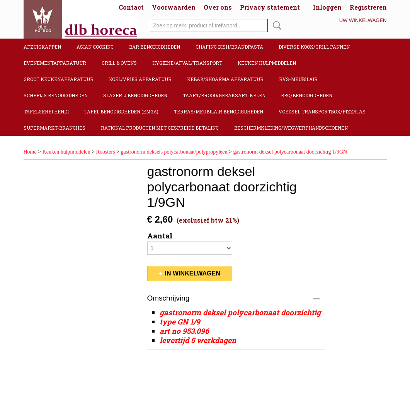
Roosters (105, 152)
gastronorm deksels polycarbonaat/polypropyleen (174, 152)
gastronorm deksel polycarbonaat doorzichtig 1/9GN (290, 152)
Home (30, 152)
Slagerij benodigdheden (135, 95)
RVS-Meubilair (298, 79)
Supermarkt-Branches (54, 128)
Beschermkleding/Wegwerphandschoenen (291, 128)
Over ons (218, 7)
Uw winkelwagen (363, 20)
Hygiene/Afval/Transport (187, 63)
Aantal (159, 236)
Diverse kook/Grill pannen (314, 47)
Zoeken (275, 25)
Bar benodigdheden (154, 47)
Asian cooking (95, 47)
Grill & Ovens (119, 63)
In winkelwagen (192, 273)
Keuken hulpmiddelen (267, 63)
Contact (131, 7)
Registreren (368, 7)
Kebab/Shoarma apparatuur (225, 79)
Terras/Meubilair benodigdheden (218, 111)
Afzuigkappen (42, 47)
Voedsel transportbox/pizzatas (322, 111)
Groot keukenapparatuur (59, 79)
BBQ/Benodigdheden (306, 95)
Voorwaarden (174, 7)
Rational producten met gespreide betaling (160, 128)
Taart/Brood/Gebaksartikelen (224, 95)
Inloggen (327, 7)
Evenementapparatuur (55, 63)
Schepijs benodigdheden (56, 95)
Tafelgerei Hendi (46, 111)
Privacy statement (270, 7)
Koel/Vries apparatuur (140, 79)
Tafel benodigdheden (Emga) (121, 111)
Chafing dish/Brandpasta (229, 47)
